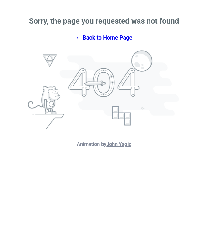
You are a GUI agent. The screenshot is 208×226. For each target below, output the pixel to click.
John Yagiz (118, 144)
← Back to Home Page (104, 37)
